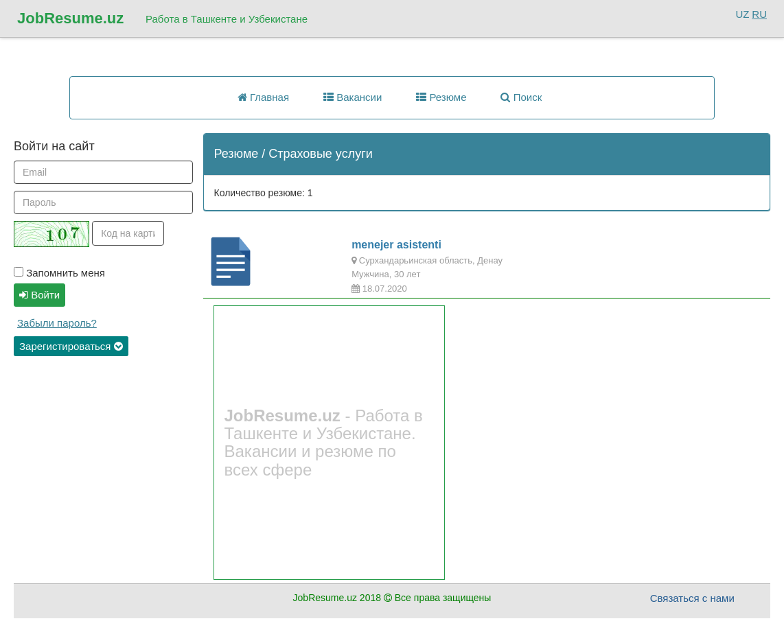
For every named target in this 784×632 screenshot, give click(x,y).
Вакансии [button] (352, 97)
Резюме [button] (441, 97)
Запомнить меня (59, 273)
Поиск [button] (521, 97)
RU (759, 14)
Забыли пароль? (57, 323)
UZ (742, 14)
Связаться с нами (692, 598)
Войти (39, 295)
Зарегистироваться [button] (71, 346)
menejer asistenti (396, 244)
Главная (263, 97)
